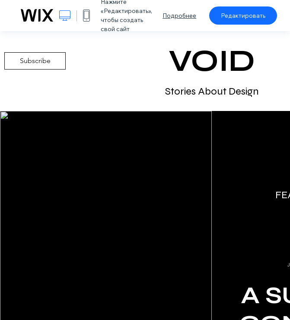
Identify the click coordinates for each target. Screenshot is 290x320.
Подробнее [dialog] (179, 15)
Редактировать (243, 15)
